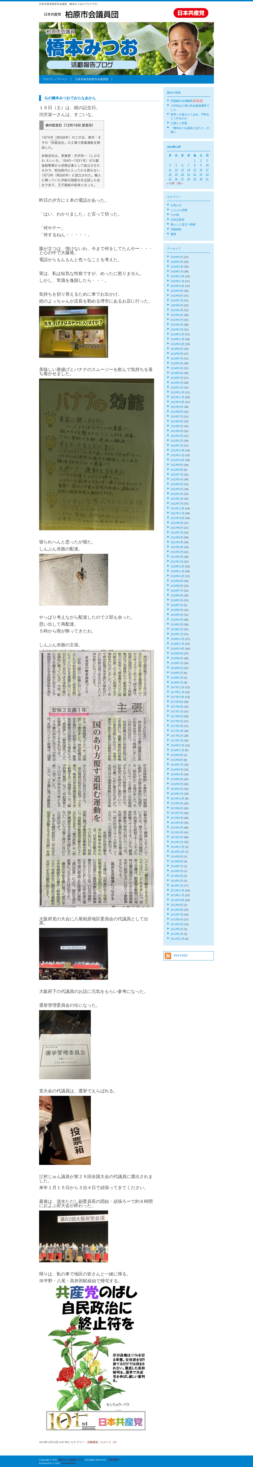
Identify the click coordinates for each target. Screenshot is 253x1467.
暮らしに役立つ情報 (183, 224)
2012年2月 (177, 934)
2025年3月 (177, 319)
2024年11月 (177, 339)
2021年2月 (177, 556)
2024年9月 (177, 348)
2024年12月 (177, 334)
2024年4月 (177, 373)
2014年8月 (177, 861)
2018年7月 (177, 663)
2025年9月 (177, 290)
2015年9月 (177, 803)
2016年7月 (177, 764)
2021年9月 (177, 523)
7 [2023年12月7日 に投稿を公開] (188, 164)
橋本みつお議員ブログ (70, 1459)
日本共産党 (177, 219)
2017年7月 (177, 711)
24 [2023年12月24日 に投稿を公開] (207, 174)
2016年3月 (177, 784)
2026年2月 (177, 266)
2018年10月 (177, 648)
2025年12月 (177, 276)
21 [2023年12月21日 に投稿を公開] (188, 174)
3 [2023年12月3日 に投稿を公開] (207, 160)
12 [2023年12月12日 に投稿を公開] (176, 169)
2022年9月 (177, 465)
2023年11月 (177, 397)
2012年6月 (177, 919)
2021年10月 (177, 518)
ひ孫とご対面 (179, 123)
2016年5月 (177, 774)
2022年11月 (177, 455)
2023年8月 (177, 411)
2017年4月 (177, 726)
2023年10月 (177, 402)
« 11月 (171, 183)
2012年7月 (177, 914)
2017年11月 (177, 692)
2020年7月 (177, 590)
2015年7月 (177, 813)
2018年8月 (177, 658)
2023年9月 (177, 406)
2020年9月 (177, 581)
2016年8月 (177, 759)
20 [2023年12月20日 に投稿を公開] (182, 174)
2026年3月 (177, 261)
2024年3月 (177, 377)
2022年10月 (177, 460)
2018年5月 (177, 672)
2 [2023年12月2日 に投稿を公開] (201, 160)
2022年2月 (177, 498)
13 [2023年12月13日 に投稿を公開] (182, 169)
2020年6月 (177, 595)
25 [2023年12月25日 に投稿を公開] (170, 179)
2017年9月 (177, 701)
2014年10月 (177, 851)
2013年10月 (177, 900)
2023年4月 (177, 431)
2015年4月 (177, 827)
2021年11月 (177, 513)
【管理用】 (113, 1459)
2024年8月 (177, 353)
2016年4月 (177, 779)
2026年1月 (177, 271)
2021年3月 (177, 552)
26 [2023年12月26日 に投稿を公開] (176, 179)
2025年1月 (177, 329)
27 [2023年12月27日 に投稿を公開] (182, 179)
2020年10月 (177, 576)
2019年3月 (177, 624)
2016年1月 (177, 793)
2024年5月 (177, 368)
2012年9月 (177, 905)
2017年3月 (177, 730)
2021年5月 (177, 542)
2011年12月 (177, 938)
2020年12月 (177, 566)
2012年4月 (177, 929)
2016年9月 (177, 755)
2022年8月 (177, 469)
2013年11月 (177, 895)
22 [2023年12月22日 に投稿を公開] (194, 174)
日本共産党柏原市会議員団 (91, 79)
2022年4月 (177, 489)
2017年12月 (177, 687)
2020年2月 (177, 605)
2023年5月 (177, 426)
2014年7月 (177, 866)
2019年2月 (177, 629)
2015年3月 (177, 832)
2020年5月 (177, 600)
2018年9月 (177, 653)
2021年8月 (177, 527)
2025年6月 (177, 305)
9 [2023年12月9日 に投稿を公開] (201, 164)
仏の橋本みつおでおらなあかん (70, 98)
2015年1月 (177, 842)
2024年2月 (177, 382)
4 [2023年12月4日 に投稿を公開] (170, 164)
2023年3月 (177, 435)
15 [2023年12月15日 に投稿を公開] (194, 169)
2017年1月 (177, 740)
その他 (175, 214)
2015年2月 (177, 837)
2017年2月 (177, 735)
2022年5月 (177, 484)
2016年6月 (177, 769)
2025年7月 (177, 300)
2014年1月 (177, 885)
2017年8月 (177, 706)
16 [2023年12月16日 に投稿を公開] (201, 169)
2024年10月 (177, 344)
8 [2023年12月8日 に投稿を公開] (195, 164)
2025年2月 (177, 324)
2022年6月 (177, 479)
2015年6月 (177, 818)
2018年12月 (177, 639)
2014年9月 (177, 856)
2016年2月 (177, 788)
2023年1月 (177, 445)
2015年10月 (177, 798)
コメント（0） (109, 1442)
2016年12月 (177, 745)
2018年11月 (177, 643)
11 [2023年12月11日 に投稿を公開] (170, 169)
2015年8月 (177, 808)
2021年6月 (177, 537)
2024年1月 (177, 387)
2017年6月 (177, 716)
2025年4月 (177, 315)
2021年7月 (177, 532)
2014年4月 (177, 876)
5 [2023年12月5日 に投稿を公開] (176, 164)
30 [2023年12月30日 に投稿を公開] (201, 179)
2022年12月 (177, 450)
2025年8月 (177, 295)
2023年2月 (177, 440)
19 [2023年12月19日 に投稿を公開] (176, 174)
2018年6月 (177, 668)
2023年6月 (177, 421)
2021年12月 (177, 508)
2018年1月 (177, 682)
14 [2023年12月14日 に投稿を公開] (188, 169)
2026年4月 (177, 257)
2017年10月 (177, 697)
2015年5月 (177, 822)
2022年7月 (177, 474)
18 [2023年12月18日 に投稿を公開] (170, 174)
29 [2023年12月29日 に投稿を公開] (194, 179)
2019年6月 (177, 610)
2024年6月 (177, 363)
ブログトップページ (55, 79)
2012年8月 (177, 909)
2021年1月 (177, 561)
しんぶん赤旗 (179, 210)
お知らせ (176, 205)
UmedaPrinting (68, 1463)
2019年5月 (177, 614)
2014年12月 (177, 847)
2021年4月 (177, 547)
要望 (173, 234)
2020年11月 (177, 571)
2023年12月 (177, 392)
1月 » (180, 183)
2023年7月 (177, 416)
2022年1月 (177, 503)
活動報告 (92, 1442)
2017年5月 (177, 721)
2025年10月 (177, 286)
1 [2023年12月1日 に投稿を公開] (195, 160)
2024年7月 (177, 358)
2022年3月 (177, 494)
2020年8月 (177, 585)
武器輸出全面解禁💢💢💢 (187, 100)
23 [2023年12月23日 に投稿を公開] (201, 174)
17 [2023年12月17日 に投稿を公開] (207, 169)
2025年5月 (177, 310)
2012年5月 (177, 924)
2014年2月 (177, 880)
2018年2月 (177, 677)
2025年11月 (177, 281)
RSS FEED (180, 955)
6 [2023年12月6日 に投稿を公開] (182, 164)
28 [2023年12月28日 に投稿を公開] (188, 179)
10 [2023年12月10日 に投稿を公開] (207, 164)
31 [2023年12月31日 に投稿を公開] (207, 179)
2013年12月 (177, 890)
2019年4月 (177, 619)
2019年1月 (177, 634)
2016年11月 (177, 750)
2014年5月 (177, 871)
